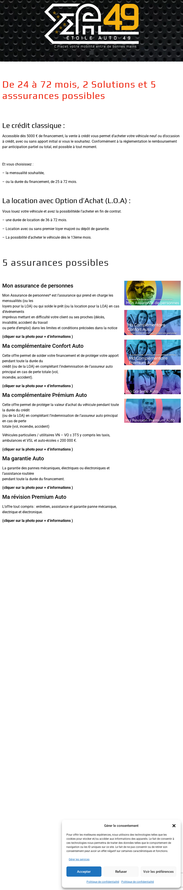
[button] (174, 825)
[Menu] (91, 52)
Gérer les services (79, 859)
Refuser (121, 872)
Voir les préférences (158, 872)
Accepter (84, 872)
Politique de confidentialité (103, 881)
